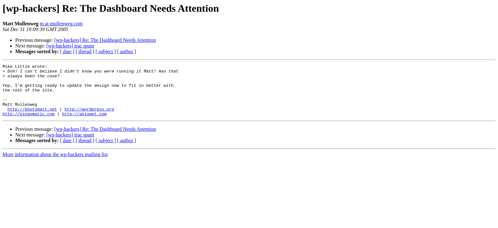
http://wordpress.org (89, 118)
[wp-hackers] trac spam (70, 45)
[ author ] (126, 51)
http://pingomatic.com (29, 124)
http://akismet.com (84, 124)
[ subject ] (106, 51)
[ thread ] (85, 51)
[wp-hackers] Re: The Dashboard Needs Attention (105, 40)
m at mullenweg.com (61, 23)
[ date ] (67, 51)
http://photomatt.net (32, 118)
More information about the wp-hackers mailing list (55, 165)
